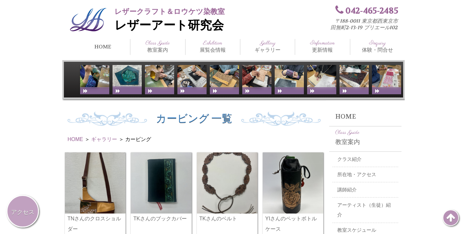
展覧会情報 (213, 46)
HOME (102, 46)
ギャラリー (267, 46)
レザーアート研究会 (169, 25)
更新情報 (322, 46)
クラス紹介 (349, 159)
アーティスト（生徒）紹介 (364, 210)
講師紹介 (347, 190)
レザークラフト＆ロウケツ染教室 (169, 11)
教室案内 (158, 46)
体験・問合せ (377, 46)
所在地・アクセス (356, 174)
